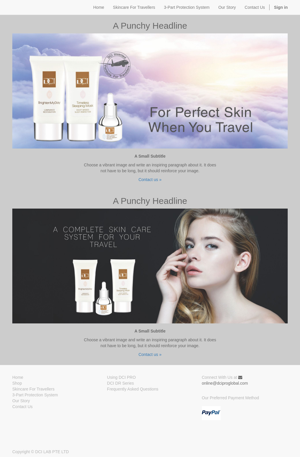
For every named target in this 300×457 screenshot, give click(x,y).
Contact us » (150, 179)
